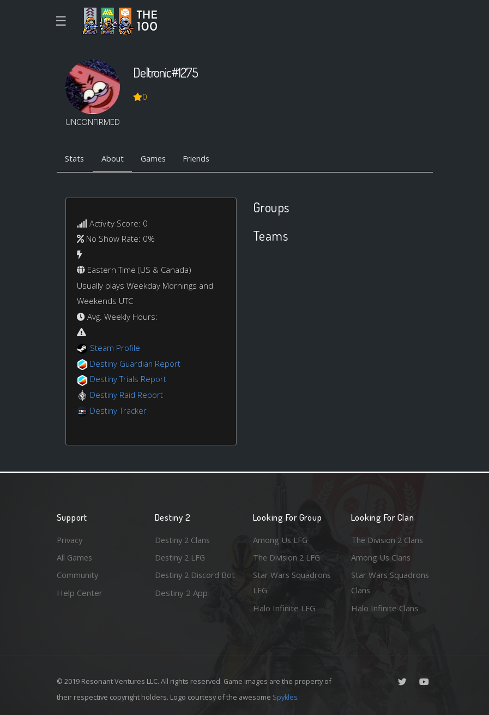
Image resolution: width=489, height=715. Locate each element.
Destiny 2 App (181, 608)
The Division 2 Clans (388, 539)
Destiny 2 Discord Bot (188, 582)
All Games (75, 556)
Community (78, 574)
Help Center (79, 592)
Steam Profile (115, 348)
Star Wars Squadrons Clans (390, 582)
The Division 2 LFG (288, 556)
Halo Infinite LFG (284, 608)
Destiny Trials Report (128, 379)
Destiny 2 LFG (181, 556)
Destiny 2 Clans (184, 539)
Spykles (285, 697)
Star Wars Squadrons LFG (292, 582)
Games (155, 158)
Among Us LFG (281, 539)
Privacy (70, 539)
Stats (75, 158)
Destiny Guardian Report (136, 363)
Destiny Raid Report (127, 394)
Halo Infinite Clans (385, 608)
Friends (200, 158)
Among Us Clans (381, 556)
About (113, 158)
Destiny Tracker (118, 410)
